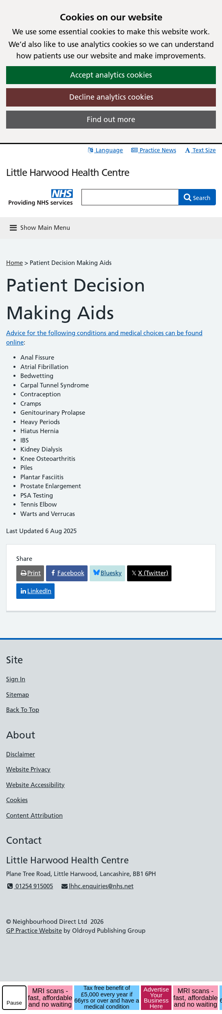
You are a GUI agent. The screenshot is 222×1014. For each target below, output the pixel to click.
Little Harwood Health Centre (67, 172)
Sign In (15, 679)
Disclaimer (20, 754)
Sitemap (17, 694)
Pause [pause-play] (14, 1003)
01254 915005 (29, 886)
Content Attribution (34, 815)
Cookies (17, 800)
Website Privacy (28, 769)
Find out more (111, 119)
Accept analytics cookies (111, 75)
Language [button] (105, 150)
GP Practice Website (34, 930)
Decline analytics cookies (111, 97)
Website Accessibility (35, 785)
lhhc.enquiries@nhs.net (97, 886)
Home (14, 263)
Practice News (153, 150)
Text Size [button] (200, 150)
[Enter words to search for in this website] (130, 197)
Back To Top (22, 710)
